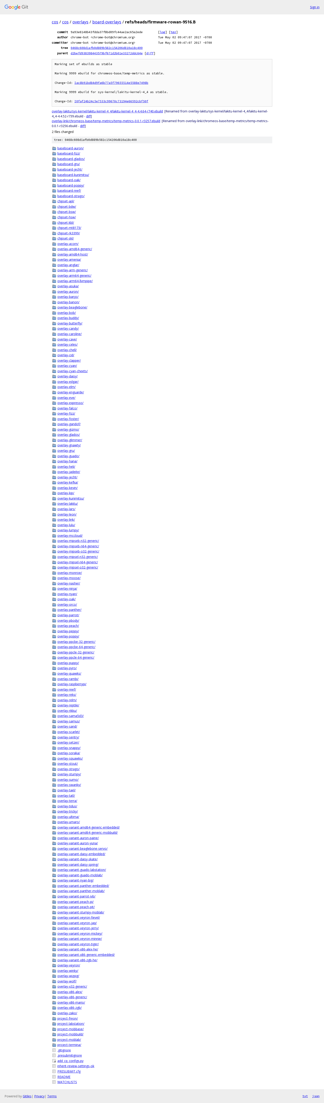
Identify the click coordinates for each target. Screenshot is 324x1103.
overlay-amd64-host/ (72, 254)
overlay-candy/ (68, 328)
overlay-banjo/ (68, 297)
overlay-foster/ (68, 419)
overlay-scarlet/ (68, 732)
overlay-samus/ (68, 721)
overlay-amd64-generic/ (74, 249)
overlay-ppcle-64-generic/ (75, 657)
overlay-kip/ (65, 493)
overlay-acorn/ (68, 244)
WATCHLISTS (67, 1082)
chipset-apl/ (65, 201)
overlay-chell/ (67, 350)
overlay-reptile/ (68, 705)
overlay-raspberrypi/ (71, 684)
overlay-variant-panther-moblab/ (81, 891)
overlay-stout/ (67, 763)
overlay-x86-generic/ (72, 997)
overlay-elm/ (66, 387)
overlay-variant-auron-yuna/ (77, 843)
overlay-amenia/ (69, 259)
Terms (52, 1096)
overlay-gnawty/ (69, 445)
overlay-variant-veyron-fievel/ (78, 917)
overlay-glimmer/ (69, 440)
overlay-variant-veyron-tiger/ (78, 944)
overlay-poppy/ (68, 636)
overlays (80, 22)
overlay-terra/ (67, 801)
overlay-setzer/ (68, 742)
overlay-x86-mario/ (71, 1002)
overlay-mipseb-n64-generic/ (78, 546)
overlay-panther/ (69, 609)
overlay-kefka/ (67, 482)
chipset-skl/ (65, 238)
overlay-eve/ (66, 397)
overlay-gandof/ (69, 424)
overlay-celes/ (67, 344)
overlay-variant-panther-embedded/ (83, 886)
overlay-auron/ (68, 291)
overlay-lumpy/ (68, 530)
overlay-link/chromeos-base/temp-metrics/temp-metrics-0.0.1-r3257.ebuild (106, 121)
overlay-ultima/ (68, 817)
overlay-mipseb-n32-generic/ (78, 541)
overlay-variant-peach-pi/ (75, 902)
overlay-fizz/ (66, 413)
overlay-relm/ (67, 700)
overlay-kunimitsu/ (70, 498)
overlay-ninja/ (67, 588)
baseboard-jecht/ (69, 169)
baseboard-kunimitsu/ (73, 175)
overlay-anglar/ (68, 265)
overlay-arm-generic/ (72, 270)
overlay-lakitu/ (67, 503)
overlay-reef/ (66, 689)
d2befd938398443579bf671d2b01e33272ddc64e (107, 53)
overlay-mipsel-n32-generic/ (77, 557)
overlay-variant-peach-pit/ (76, 907)
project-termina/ (69, 1045)
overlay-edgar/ (68, 381)
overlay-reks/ (66, 694)
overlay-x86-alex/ (69, 992)
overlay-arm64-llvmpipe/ (75, 281)
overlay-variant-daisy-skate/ (77, 859)
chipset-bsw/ (66, 212)
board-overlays (106, 22)
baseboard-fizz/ (68, 153)
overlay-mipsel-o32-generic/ (77, 567)
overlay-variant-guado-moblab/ (80, 875)
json (316, 1096)
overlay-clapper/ (69, 360)
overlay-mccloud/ (70, 535)
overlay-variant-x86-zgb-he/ (77, 960)
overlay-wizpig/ (68, 976)
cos (55, 22)
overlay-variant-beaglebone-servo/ (82, 848)
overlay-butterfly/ (69, 323)
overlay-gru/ (66, 450)
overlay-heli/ (66, 466)
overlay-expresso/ (70, 403)
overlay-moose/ (69, 578)
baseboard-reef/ (69, 190)
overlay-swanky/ (69, 785)
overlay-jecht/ (67, 477)
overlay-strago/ (68, 769)
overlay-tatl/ (66, 795)
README (63, 1077)
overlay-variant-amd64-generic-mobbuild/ (87, 832)
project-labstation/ (70, 1023)
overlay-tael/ (66, 790)
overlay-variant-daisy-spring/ (78, 864)
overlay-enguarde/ (70, 392)
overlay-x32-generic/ (72, 986)
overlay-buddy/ (68, 318)
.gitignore (64, 1050)
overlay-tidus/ (67, 806)
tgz (173, 32)
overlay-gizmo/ (68, 429)
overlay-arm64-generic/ (74, 275)
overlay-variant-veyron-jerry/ (78, 928)
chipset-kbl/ (65, 222)
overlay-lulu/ (66, 525)
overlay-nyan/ (67, 594)
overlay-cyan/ (67, 365)
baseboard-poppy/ (70, 185)
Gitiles (27, 1096)
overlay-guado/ (68, 456)
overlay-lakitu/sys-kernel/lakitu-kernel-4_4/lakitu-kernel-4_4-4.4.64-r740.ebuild (107, 111)
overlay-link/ (66, 519)
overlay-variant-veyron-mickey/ (79, 933)
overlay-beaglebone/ (72, 307)
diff (149, 53)
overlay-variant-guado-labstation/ (81, 870)
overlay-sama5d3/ (70, 716)
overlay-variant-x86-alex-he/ (77, 949)
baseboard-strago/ (71, 196)
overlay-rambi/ (68, 679)
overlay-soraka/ (68, 753)
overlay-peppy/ (68, 631)
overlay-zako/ (67, 1013)
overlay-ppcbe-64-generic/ (76, 647)
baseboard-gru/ (68, 164)
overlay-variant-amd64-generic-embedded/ (88, 827)
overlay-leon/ (66, 514)
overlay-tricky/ (67, 811)
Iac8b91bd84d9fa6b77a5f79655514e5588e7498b (111, 83)
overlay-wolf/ (66, 981)
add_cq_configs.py (70, 1061)
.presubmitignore (69, 1055)
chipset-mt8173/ (69, 228)
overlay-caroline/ (69, 334)
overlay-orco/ (67, 604)
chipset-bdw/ (66, 206)
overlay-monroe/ (69, 573)
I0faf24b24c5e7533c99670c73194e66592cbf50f (111, 101)
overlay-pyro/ (67, 668)
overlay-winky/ (67, 970)
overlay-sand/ (67, 726)
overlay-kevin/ (67, 488)
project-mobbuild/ (70, 1034)
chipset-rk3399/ (68, 233)
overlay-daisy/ (67, 376)
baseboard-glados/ (71, 159)
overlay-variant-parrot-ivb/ (76, 896)
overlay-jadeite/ (68, 472)
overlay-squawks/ (70, 758)
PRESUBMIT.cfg (69, 1071)
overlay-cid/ (65, 355)
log (162, 32)
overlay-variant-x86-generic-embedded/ (86, 954)
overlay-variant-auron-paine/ (78, 838)
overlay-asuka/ (68, 286)
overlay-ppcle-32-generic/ (75, 652)
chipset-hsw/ (66, 217)
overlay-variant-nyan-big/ (75, 880)
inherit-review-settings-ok (75, 1066)
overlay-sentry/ (68, 737)
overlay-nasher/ (68, 583)
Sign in (315, 7)
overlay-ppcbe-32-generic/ (76, 641)
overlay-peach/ (68, 625)
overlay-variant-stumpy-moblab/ (80, 912)
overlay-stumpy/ (69, 774)
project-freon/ (67, 1018)
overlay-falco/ (67, 408)
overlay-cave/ (67, 339)
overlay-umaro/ (68, 822)
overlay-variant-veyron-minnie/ (79, 938)
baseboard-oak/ (69, 180)
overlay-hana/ (67, 461)
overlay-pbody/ (68, 620)
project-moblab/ (69, 1039)
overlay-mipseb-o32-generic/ (78, 551)
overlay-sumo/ (68, 779)
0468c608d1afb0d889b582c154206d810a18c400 (107, 48)
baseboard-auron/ (70, 148)
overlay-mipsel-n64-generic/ (77, 562)
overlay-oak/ (66, 599)
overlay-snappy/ (69, 748)
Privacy (39, 1096)
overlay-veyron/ (68, 965)
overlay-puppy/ (68, 663)
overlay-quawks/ (69, 673)
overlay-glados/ (68, 434)
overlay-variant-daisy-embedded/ (81, 854)
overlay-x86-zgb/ (69, 1007)
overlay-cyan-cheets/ (72, 371)
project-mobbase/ (70, 1029)
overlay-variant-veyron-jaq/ (77, 923)
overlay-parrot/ (68, 615)
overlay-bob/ (66, 313)
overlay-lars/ (66, 509)
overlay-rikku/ (67, 710)
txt (305, 1096)
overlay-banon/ (68, 302)
